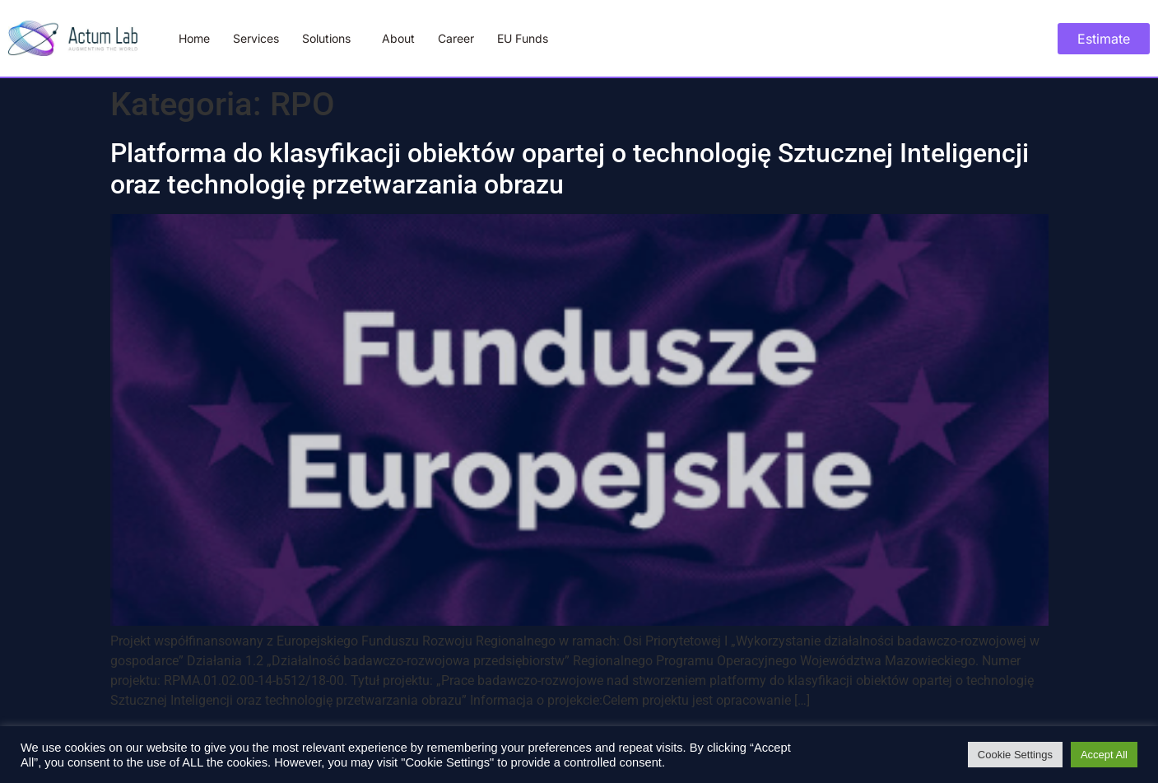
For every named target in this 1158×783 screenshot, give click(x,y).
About (398, 38)
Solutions (330, 38)
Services (256, 38)
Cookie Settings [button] (1015, 754)
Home (194, 38)
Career (456, 38)
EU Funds (522, 38)
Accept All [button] (1104, 754)
